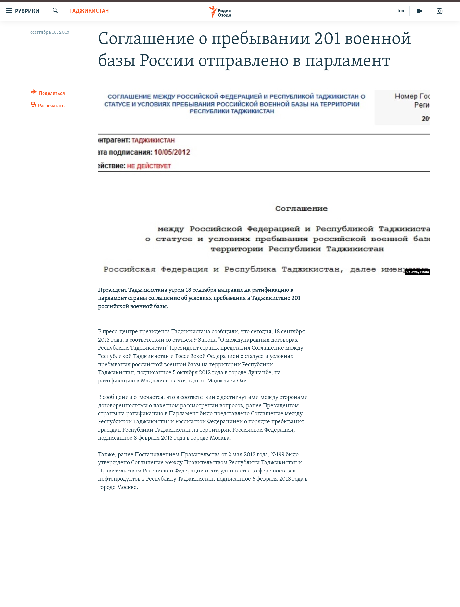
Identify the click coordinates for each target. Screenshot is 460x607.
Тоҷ (400, 11)
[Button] (48, 94)
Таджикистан (89, 11)
